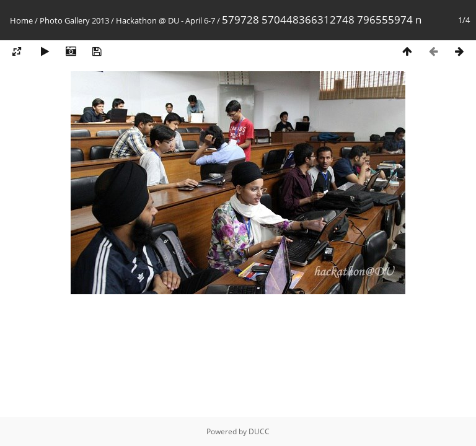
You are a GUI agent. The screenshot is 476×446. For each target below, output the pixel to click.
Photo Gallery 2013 (74, 20)
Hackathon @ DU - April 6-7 (165, 20)
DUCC (259, 431)
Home (21, 20)
